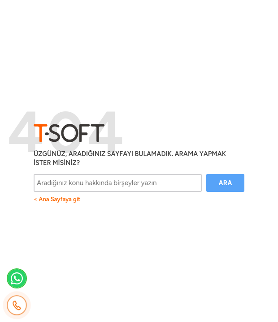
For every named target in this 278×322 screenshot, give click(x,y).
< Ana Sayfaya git (57, 199)
